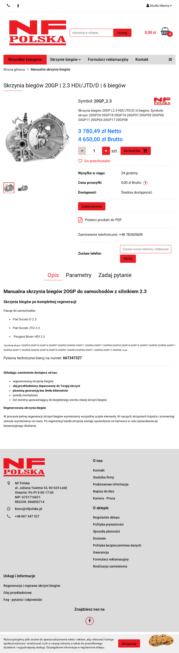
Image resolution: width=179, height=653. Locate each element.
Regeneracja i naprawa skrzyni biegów (31, 586)
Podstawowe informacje (111, 484)
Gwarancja (101, 552)
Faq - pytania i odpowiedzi (22, 600)
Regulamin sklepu (106, 517)
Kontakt (141, 59)
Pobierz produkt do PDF (100, 219)
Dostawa (99, 538)
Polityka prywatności (108, 524)
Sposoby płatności (106, 531)
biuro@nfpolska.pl (28, 509)
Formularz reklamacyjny (108, 59)
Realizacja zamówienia (110, 566)
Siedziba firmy (103, 477)
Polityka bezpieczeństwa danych (117, 545)
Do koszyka (135, 150)
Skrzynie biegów (65, 59)
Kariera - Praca (104, 498)
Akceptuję (129, 644)
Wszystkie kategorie (25, 59)
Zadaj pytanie (92, 206)
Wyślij (128, 258)
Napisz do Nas (103, 491)
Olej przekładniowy (17, 593)
